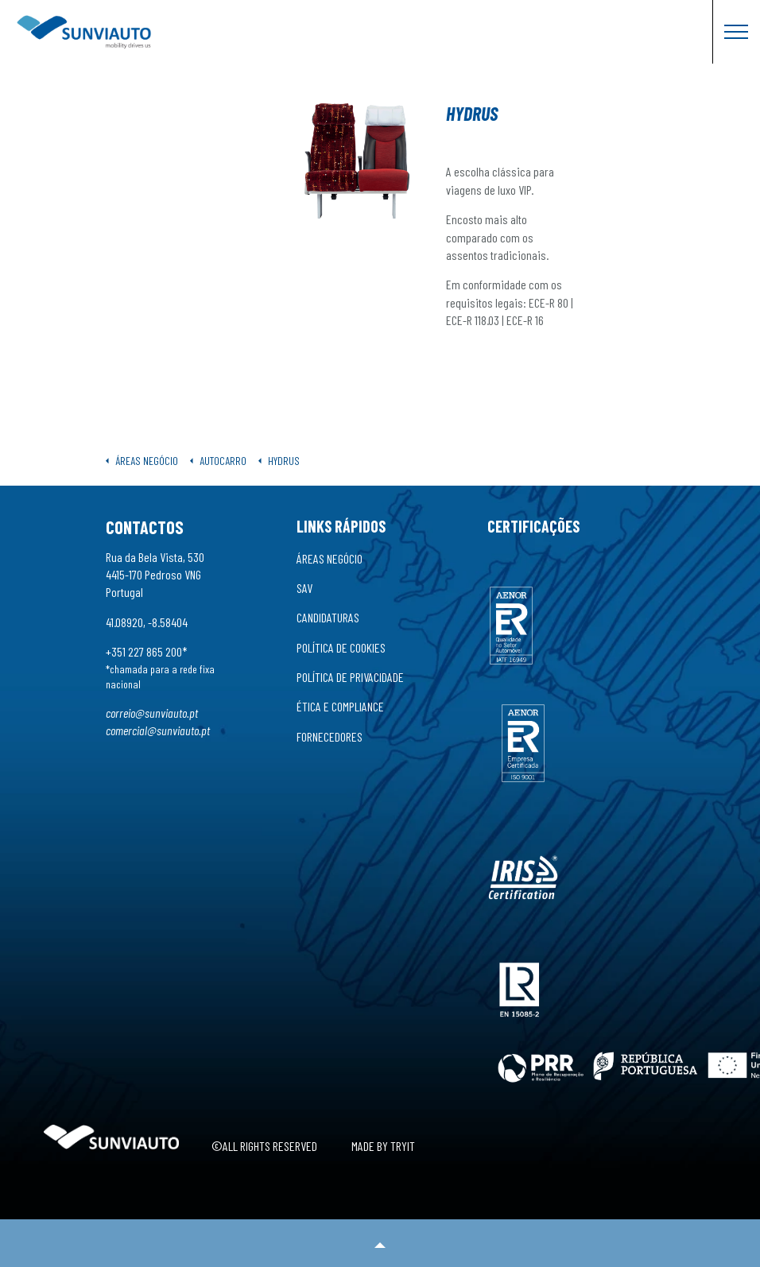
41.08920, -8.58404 (147, 622)
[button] (380, 1243)
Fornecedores (330, 736)
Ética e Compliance (340, 706)
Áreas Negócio (330, 558)
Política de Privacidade (350, 676)
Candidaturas (328, 617)
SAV (304, 587)
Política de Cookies (341, 647)
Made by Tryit (383, 1145)
